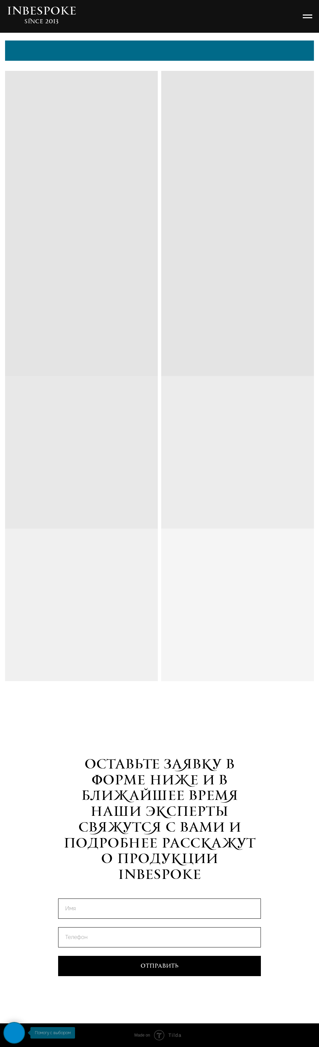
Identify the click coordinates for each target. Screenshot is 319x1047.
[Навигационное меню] (307, 17)
